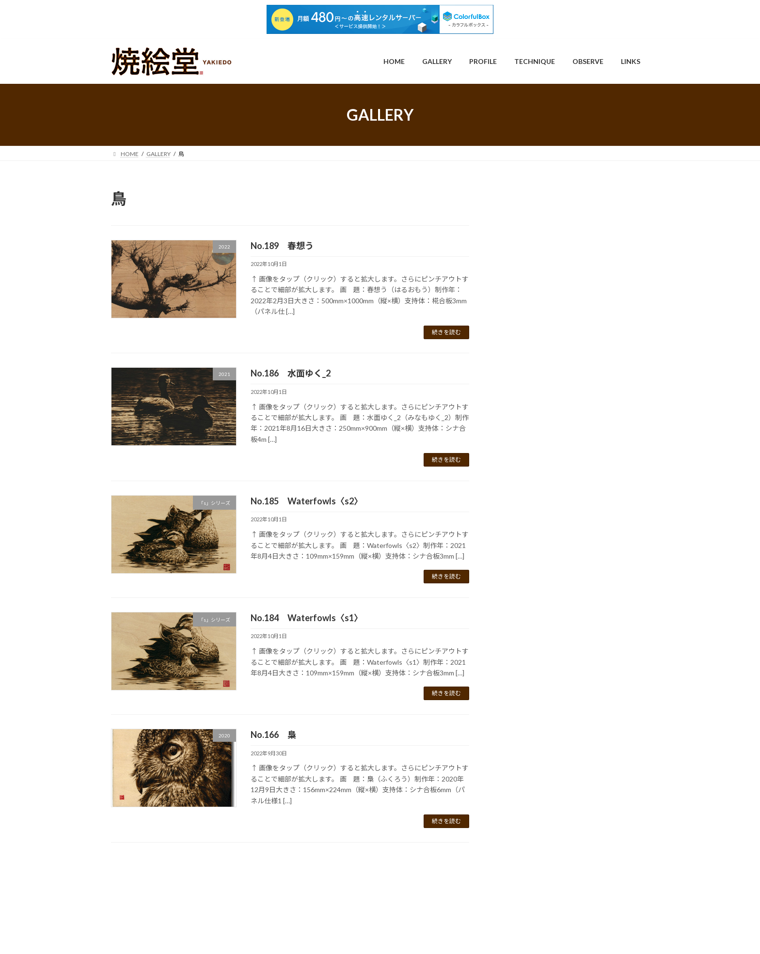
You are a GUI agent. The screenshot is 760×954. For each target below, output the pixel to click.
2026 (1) (532, 559)
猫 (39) (520, 656)
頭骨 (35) (523, 701)
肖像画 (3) (524, 671)
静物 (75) (523, 686)
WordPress (338, 936)
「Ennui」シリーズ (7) (543, 248)
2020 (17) (534, 491)
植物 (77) (523, 641)
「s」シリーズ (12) (538, 279)
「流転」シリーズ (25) (543, 294)
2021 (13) (534, 505)
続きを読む (446, 332)
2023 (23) (534, 532)
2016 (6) (532, 437)
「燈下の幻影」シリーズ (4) (551, 309)
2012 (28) (534, 382)
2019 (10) (534, 477)
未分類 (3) (524, 626)
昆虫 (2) (521, 611)
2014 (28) (534, 409)
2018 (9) (532, 464)
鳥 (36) (520, 731)
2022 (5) (532, 519)
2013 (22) (534, 395)
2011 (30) (534, 368)
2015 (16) (534, 423)
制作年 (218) (528, 354)
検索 (624, 195)
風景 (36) (523, 716)
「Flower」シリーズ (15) (547, 263)
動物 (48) (523, 580)
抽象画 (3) (524, 596)
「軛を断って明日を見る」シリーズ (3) (568, 324)
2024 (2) (532, 546)
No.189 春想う (282, 245)
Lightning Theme (381, 936)
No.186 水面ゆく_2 (291, 373)
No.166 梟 (273, 734)
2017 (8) (532, 450)
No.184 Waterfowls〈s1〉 (307, 617)
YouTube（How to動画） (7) (553, 339)
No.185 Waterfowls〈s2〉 (307, 501)
